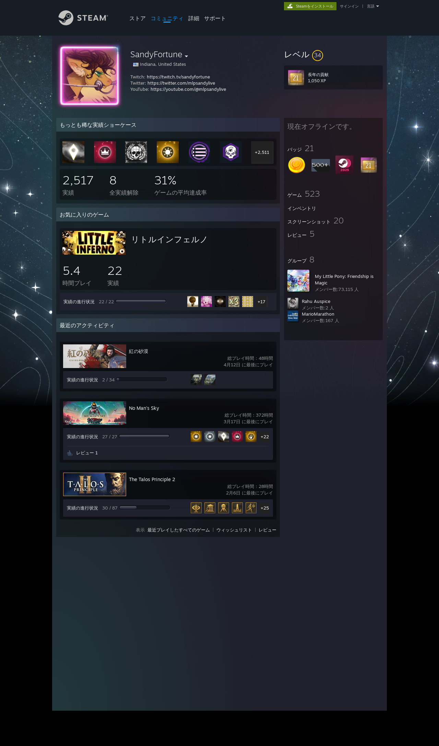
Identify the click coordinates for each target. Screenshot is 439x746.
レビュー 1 (87, 452)
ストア (137, 18)
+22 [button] (265, 436)
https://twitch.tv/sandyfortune (178, 77)
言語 (371, 6)
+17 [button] (261, 301)
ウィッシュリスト (234, 530)
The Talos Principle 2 (152, 479)
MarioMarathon (318, 314)
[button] (333, 54)
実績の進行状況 (79, 301)
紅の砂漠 (138, 351)
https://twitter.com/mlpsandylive (181, 83)
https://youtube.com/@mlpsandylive (188, 89)
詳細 (193, 18)
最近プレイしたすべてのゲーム (178, 530)
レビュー (267, 530)
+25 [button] (265, 508)
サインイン (349, 6)
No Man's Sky (144, 408)
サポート (215, 18)
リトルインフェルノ (169, 239)
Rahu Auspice (316, 301)
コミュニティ (167, 18)
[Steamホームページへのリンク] (88, 23)
